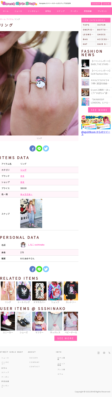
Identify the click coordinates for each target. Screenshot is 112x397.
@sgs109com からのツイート (95, 133)
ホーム (6, 11)
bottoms (103, 29)
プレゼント (102, 11)
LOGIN (106, 3)
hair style (103, 44)
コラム (60, 374)
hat (85, 44)
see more (65, 338)
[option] (39, 86)
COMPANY (33, 362)
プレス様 (61, 369)
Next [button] (75, 292)
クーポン (74, 11)
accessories (103, 39)
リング (23, 169)
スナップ (61, 11)
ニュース (18, 11)
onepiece (89, 29)
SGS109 (33, 358)
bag (85, 39)
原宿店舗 (88, 11)
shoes (101, 34)
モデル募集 (61, 358)
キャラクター (26, 194)
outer (101, 25)
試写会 (48, 11)
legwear (89, 34)
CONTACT (33, 366)
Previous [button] (3, 292)
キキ (22, 175)
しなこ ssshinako (32, 245)
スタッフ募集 (61, 364)
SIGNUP (96, 3)
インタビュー (33, 11)
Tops (86, 25)
